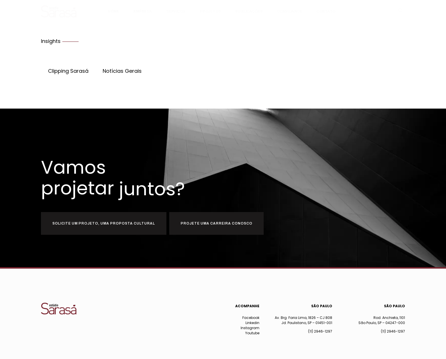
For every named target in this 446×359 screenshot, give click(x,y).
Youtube (252, 333)
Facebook (250, 317)
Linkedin (252, 322)
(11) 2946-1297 (320, 331)
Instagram (250, 327)
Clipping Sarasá (68, 71)
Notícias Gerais (122, 71)
